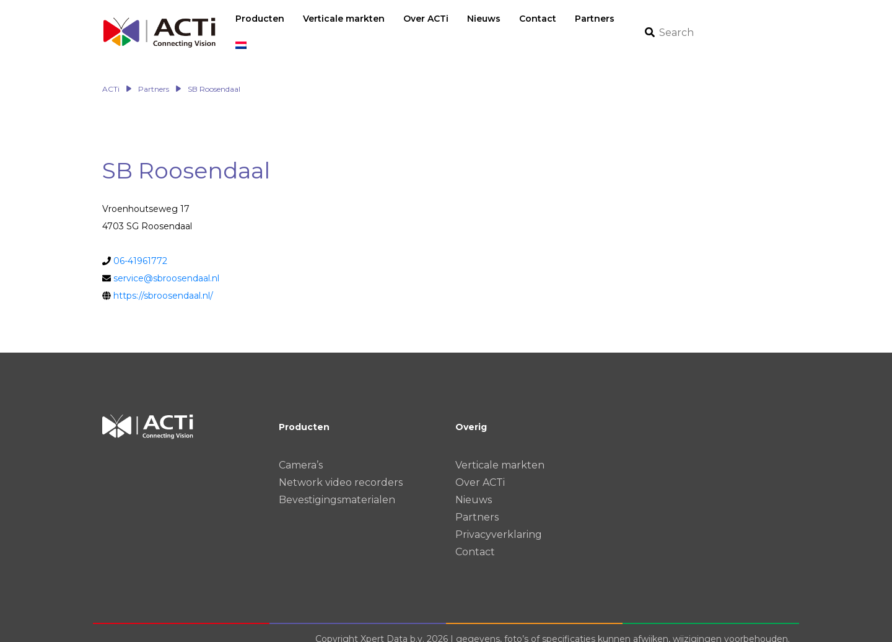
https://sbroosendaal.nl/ (163, 282)
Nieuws (473, 487)
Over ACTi (480, 469)
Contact (475, 539)
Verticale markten (499, 452)
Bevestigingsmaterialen (337, 487)
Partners (477, 504)
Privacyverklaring (498, 521)
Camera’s (301, 452)
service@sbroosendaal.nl (166, 265)
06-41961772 (140, 247)
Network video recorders (341, 469)
